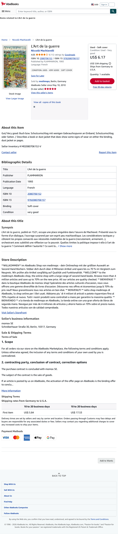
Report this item (107, 152)
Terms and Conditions (99, 519)
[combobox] (63, 11)
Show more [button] (66, 246)
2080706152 (46, 58)
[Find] (113, 11)
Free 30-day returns (102, 87)
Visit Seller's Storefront (14, 312)
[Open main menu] (7, 11)
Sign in (104, 4)
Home (4, 39)
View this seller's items (42, 92)
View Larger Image (15, 98)
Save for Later (37, 75)
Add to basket (102, 81)
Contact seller (9, 152)
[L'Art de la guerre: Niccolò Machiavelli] (15, 67)
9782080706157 (36, 199)
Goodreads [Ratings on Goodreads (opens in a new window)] (70, 54)
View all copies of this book (47, 102)
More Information (11, 390)
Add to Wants (106, 460)
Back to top (59, 476)
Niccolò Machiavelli (21, 39)
